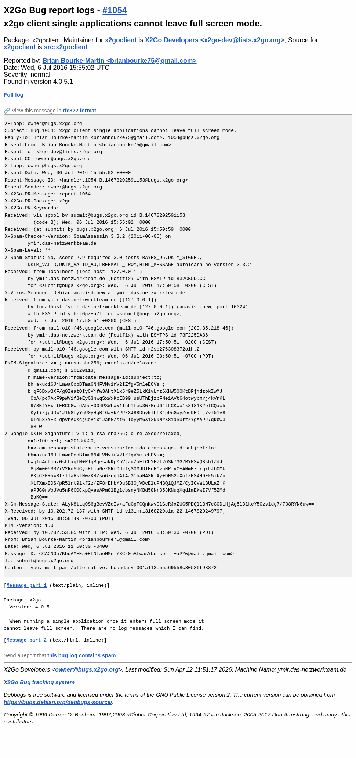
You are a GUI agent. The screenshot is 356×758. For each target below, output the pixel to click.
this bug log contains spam (81, 655)
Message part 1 (27, 585)
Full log (13, 94)
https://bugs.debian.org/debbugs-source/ (58, 702)
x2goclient (46, 40)
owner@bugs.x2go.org (87, 670)
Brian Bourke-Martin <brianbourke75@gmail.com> (120, 60)
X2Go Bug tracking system (39, 682)
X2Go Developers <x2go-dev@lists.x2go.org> (214, 40)
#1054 (114, 10)
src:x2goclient (66, 47)
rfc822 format (79, 111)
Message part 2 (27, 640)
